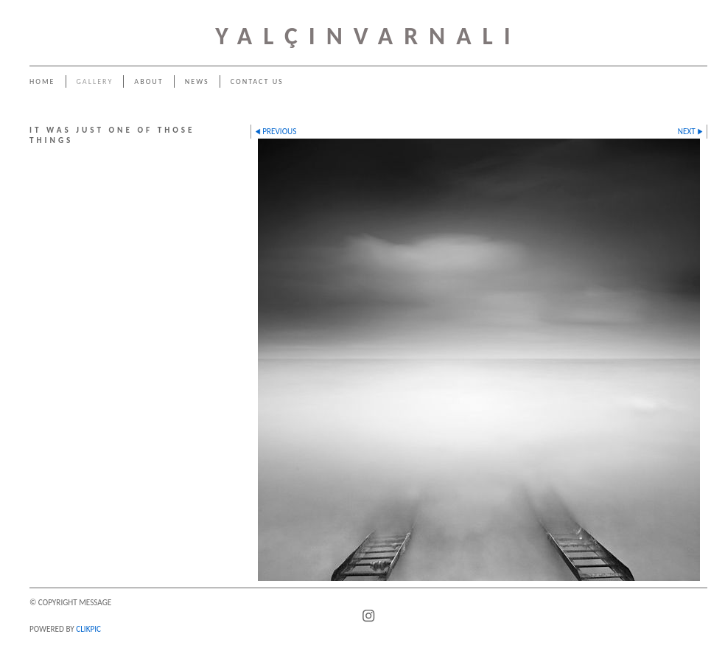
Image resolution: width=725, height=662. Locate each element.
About (148, 81)
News (197, 81)
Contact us (257, 81)
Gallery (95, 81)
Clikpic (88, 629)
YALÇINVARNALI (368, 36)
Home (42, 81)
